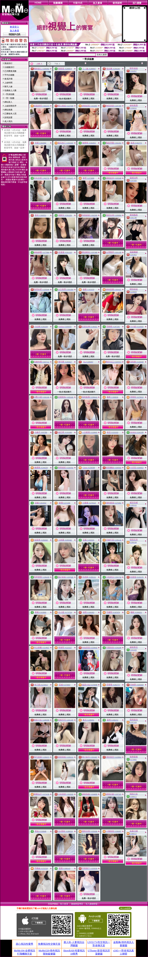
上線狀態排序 (10, 106)
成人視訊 (8, 121)
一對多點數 (9, 94)
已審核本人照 (10, 113)
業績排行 (8, 63)
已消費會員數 (10, 71)
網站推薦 (8, 110)
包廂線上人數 (10, 90)
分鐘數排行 (9, 67)
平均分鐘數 (9, 75)
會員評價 (8, 79)
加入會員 (14, 30)
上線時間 (8, 82)
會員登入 (14, 27)
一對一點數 (9, 98)
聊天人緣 (8, 86)
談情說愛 (8, 117)
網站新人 (8, 102)
